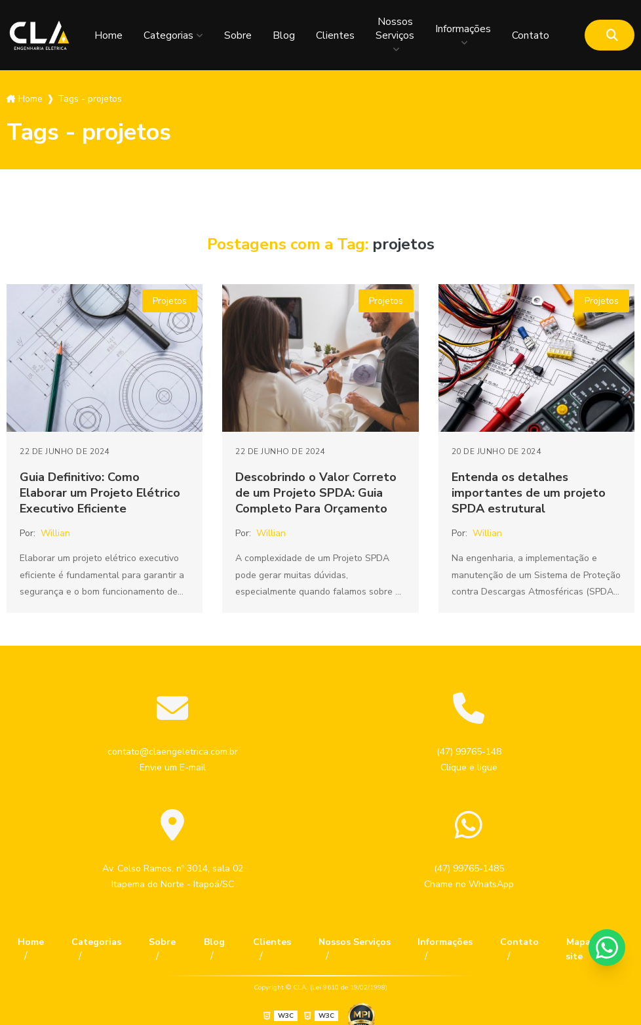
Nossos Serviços (395, 28)
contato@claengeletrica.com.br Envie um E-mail (172, 759)
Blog (284, 35)
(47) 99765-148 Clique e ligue (469, 759)
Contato (530, 35)
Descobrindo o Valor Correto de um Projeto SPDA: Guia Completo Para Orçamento (316, 492)
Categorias (168, 35)
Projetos (170, 301)
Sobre (238, 35)
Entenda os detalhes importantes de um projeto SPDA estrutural (529, 492)
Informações (463, 28)
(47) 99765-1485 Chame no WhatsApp (469, 876)
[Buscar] (612, 35)
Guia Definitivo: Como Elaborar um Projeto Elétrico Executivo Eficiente (100, 492)
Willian (55, 533)
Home (108, 35)
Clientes (335, 35)
